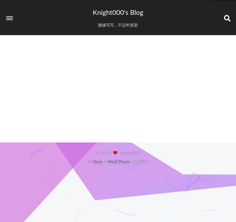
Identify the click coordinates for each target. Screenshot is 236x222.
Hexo (98, 161)
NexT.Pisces (119, 161)
